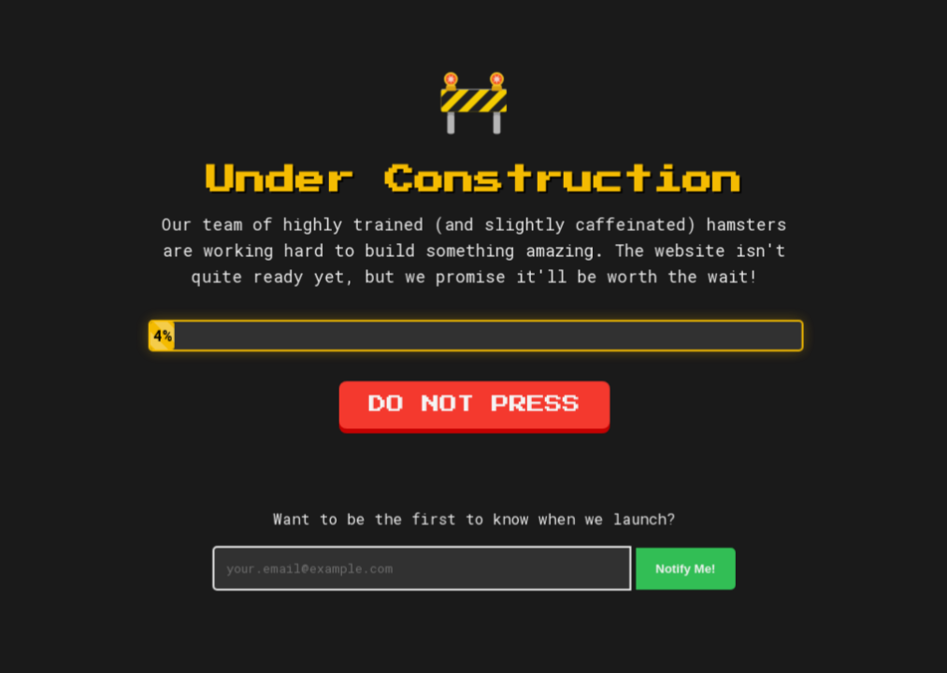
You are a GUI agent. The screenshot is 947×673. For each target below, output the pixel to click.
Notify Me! (684, 568)
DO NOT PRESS (473, 405)
